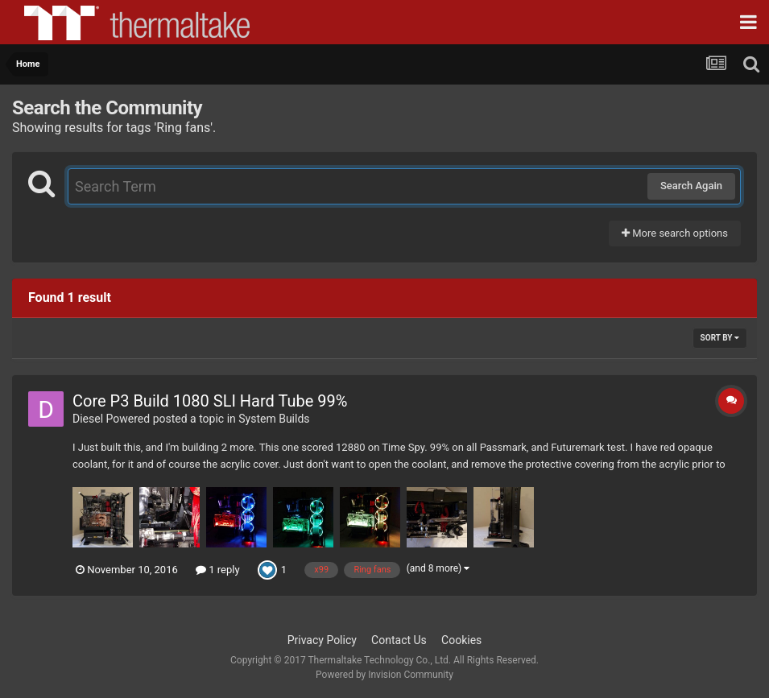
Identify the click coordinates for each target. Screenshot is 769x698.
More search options (675, 233)
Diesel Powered (111, 418)
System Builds (273, 418)
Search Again (691, 186)
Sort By (720, 337)
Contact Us (399, 640)
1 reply (218, 570)
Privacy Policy (322, 640)
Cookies (461, 640)
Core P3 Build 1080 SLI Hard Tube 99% (209, 401)
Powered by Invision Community (384, 674)
